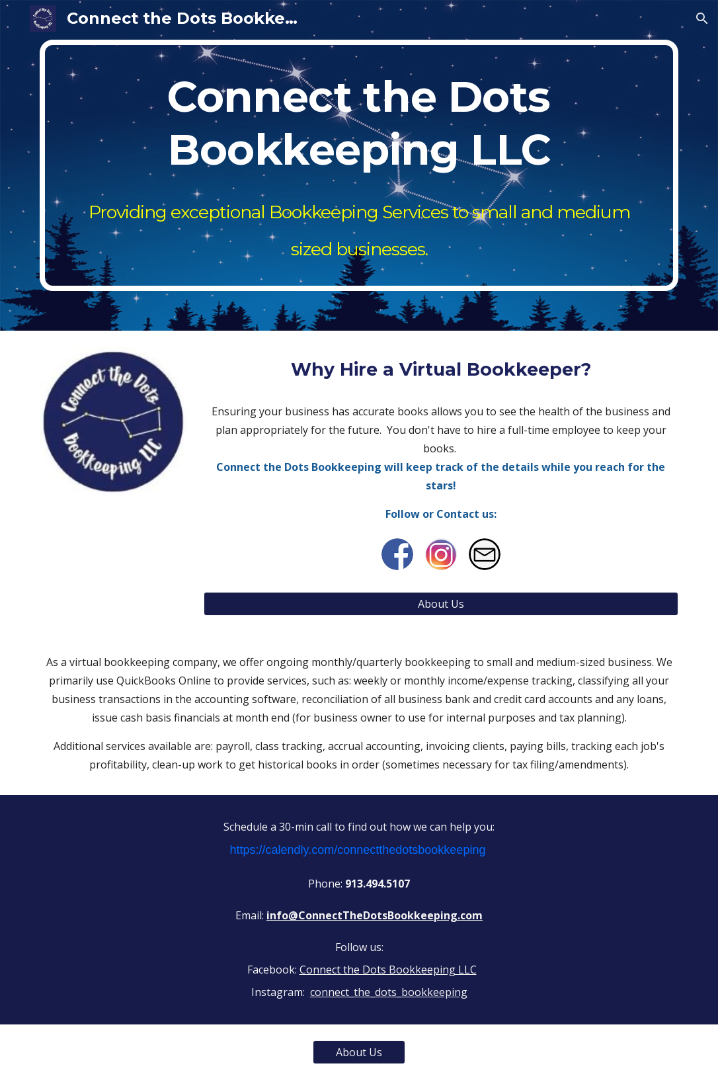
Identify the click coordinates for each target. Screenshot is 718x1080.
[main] (359, 165)
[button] (702, 18)
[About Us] (441, 604)
